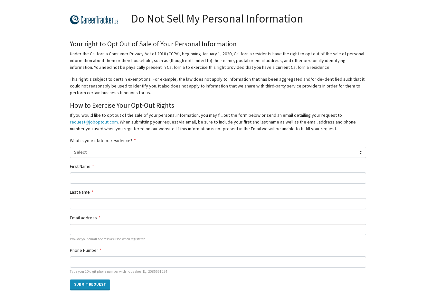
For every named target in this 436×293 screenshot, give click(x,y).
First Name (80, 166)
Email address (83, 218)
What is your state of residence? (101, 140)
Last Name (80, 192)
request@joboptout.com (94, 122)
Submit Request (90, 284)
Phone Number (84, 250)
